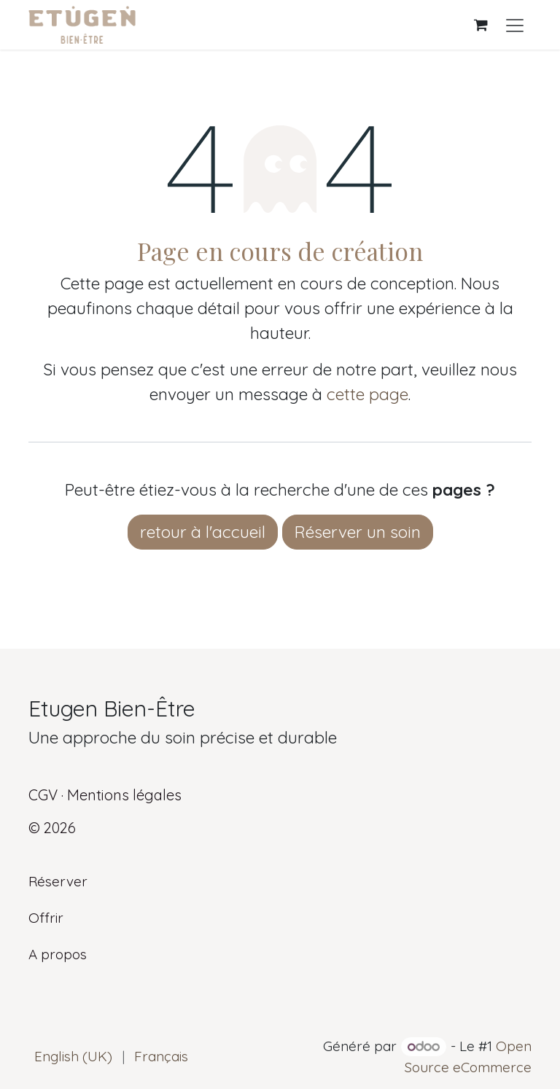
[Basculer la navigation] (515, 24)
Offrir (45, 917)
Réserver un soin (358, 531)
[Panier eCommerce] (480, 24)
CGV (43, 795)
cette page (367, 394)
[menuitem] (73, 1056)
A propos (57, 954)
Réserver (58, 881)
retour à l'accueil (202, 531)
